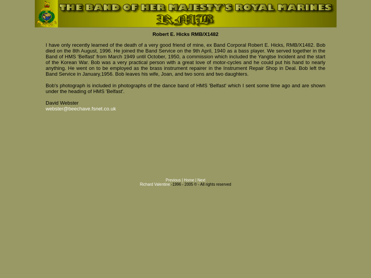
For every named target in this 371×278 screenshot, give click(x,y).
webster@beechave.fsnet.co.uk (81, 109)
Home (189, 180)
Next (201, 180)
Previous (173, 180)
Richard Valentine (155, 184)
